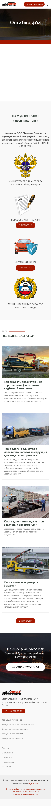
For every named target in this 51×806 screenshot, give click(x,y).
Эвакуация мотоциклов (12, 738)
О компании (7, 753)
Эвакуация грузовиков (12, 720)
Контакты (6, 767)
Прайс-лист (7, 757)
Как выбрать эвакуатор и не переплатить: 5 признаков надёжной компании (23, 385)
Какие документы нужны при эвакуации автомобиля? (24, 523)
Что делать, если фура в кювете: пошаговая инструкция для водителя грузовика (25, 452)
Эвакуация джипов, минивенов (16, 729)
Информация (8, 762)
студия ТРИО (33, 784)
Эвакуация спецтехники (12, 734)
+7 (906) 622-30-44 (25, 667)
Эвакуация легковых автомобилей (18, 724)
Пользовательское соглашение (25, 792)
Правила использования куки (25, 794)
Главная (5, 748)
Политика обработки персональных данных (25, 789)
